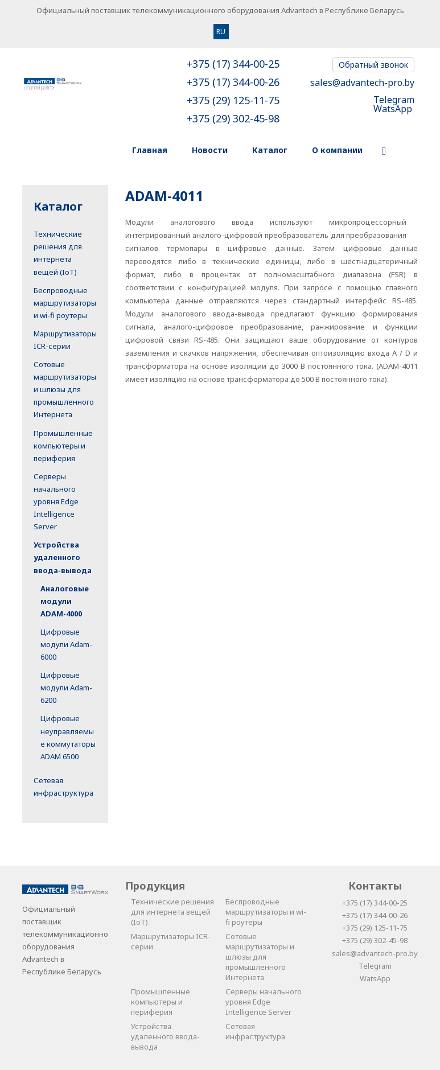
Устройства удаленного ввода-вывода (63, 557)
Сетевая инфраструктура (255, 1031)
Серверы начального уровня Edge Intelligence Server (56, 501)
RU (220, 31)
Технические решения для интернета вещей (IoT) (172, 911)
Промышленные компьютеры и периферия (63, 445)
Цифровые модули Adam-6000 (66, 644)
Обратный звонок (373, 64)
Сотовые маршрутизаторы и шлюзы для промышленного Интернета (65, 389)
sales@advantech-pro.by (362, 82)
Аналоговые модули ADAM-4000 (64, 601)
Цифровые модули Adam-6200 (66, 687)
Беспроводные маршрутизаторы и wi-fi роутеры (65, 302)
